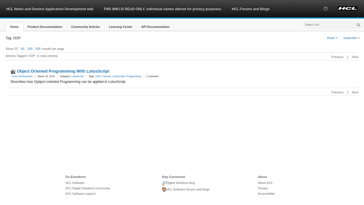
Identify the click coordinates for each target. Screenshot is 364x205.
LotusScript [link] (118, 76)
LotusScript (77, 76)
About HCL (265, 182)
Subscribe (351, 38)
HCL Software (74, 182)
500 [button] (38, 48)
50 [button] (22, 48)
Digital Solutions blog (178, 183)
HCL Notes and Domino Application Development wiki (50, 9)
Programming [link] (133, 76)
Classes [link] (106, 76)
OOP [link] (98, 76)
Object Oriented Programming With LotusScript (63, 71)
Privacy (263, 188)
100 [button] (29, 48)
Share (332, 38)
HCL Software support (80, 193)
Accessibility (266, 193)
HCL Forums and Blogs (251, 9)
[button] (326, 14)
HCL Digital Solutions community (87, 188)
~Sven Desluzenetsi (21, 76)
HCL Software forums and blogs (186, 189)
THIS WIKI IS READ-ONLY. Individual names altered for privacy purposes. (163, 9)
